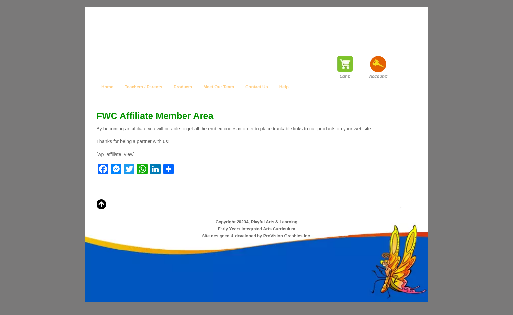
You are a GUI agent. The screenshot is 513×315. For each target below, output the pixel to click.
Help (284, 86)
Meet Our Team (218, 86)
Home (107, 86)
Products (183, 86)
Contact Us (256, 86)
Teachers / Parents (143, 86)
